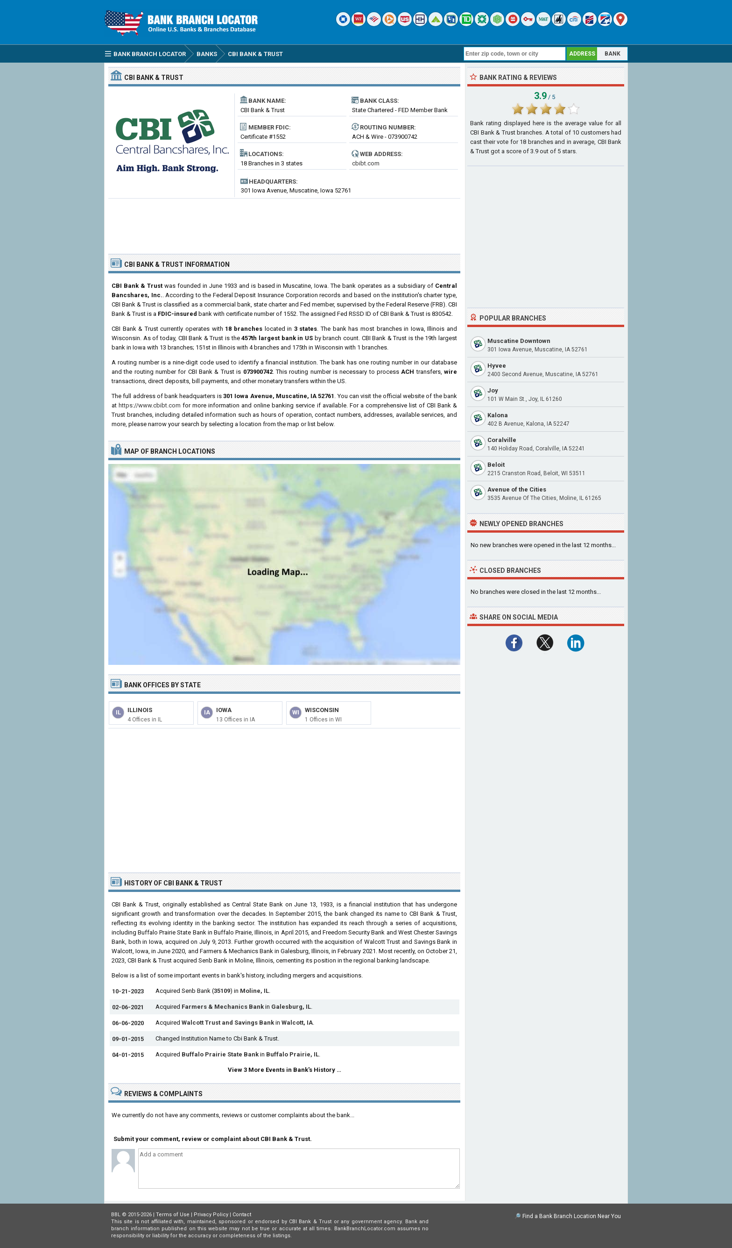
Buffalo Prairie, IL (292, 1054)
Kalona (497, 415)
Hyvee (496, 365)
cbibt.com (366, 163)
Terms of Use (173, 1215)
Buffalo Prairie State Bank (220, 1054)
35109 (222, 990)
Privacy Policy (211, 1215)
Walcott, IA (297, 1022)
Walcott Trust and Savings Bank (228, 1022)
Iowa (224, 709)
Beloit (496, 464)
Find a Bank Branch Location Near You (571, 1216)
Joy (492, 390)
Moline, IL (254, 990)
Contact (241, 1215)
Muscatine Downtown (518, 340)
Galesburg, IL (291, 1006)
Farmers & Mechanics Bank (223, 1006)
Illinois (139, 709)
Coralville (501, 439)
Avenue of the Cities (516, 489)
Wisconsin (322, 709)
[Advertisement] (284, 222)
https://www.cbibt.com (150, 405)
